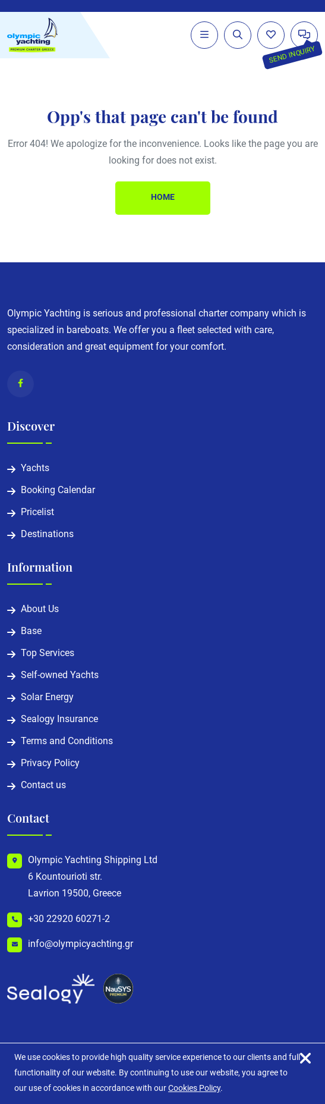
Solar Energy (47, 697)
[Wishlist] (271, 35)
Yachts (35, 468)
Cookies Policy (194, 1088)
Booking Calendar (58, 490)
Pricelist (37, 513)
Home (163, 197)
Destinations (47, 535)
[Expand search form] (237, 35)
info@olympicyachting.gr (80, 944)
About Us (40, 609)
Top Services (47, 653)
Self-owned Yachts (60, 675)
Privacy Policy (50, 764)
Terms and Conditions (67, 742)
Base (31, 631)
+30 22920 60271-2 (69, 919)
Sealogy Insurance (59, 719)
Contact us (43, 786)
